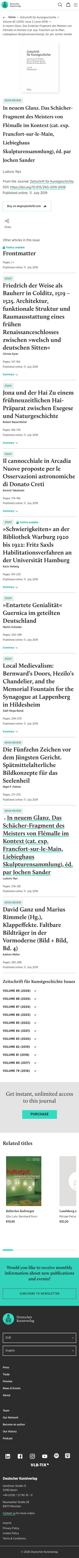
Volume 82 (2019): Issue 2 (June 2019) (25, 22)
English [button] (10, 1350)
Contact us (9, 1513)
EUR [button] (8, 1337)
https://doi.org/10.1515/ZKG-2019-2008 (38, 187)
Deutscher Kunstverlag (44, 1552)
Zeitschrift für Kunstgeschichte (38, 17)
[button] (7, 221)
